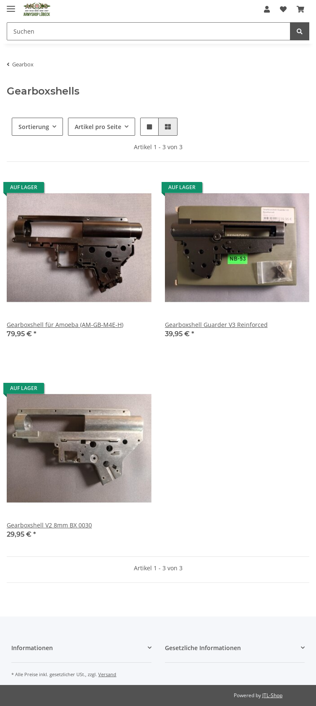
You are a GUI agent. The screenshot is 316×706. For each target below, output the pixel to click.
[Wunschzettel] (283, 9)
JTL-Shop (272, 695)
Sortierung (33, 127)
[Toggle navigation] (11, 5)
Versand (107, 674)
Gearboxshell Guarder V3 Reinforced (216, 325)
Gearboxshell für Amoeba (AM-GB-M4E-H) (65, 325)
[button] (267, 9)
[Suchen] (148, 31)
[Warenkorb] (300, 9)
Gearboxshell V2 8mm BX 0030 (49, 525)
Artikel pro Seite (98, 127)
